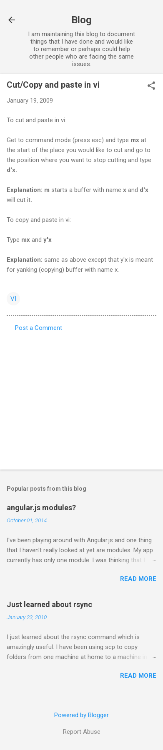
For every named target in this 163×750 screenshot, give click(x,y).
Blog (81, 20)
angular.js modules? (41, 507)
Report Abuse (81, 731)
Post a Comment (38, 328)
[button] (151, 86)
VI (13, 298)
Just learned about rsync (49, 604)
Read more (138, 579)
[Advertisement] (81, 398)
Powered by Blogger (81, 715)
